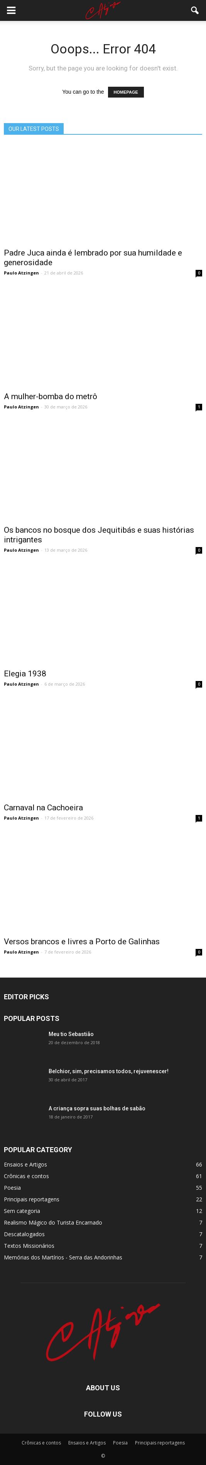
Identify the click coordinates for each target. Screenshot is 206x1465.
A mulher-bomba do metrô (50, 396)
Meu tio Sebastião (71, 1034)
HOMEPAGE (126, 92)
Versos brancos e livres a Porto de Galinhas (82, 941)
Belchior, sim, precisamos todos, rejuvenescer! (109, 1071)
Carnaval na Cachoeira (43, 807)
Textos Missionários (29, 1245)
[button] (195, 10)
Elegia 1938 (25, 673)
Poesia (12, 1187)
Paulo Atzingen (21, 273)
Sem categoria (22, 1211)
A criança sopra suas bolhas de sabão (97, 1108)
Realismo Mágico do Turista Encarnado (53, 1222)
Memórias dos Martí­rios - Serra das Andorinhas (63, 1257)
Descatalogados (24, 1234)
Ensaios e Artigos (25, 1164)
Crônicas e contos (26, 1176)
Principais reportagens (31, 1199)
